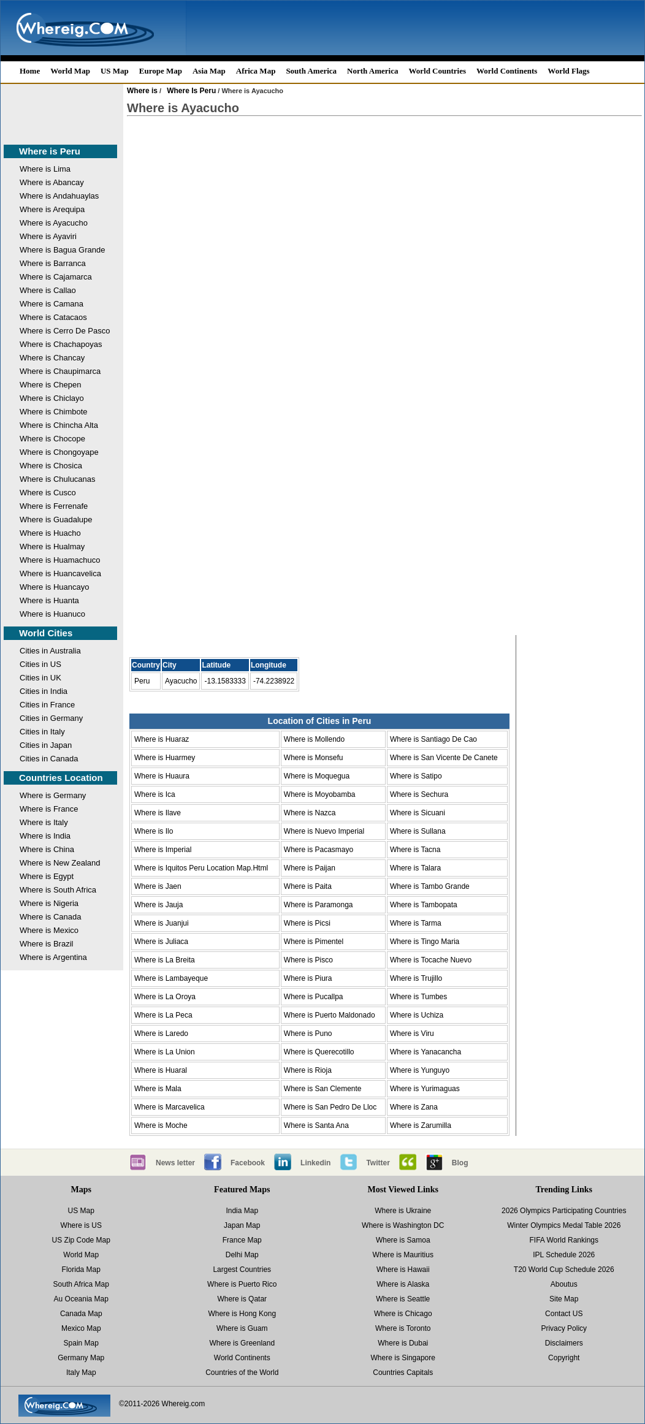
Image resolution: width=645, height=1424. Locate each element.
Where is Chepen (50, 384)
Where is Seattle (403, 1299)
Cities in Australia (50, 650)
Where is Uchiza (416, 1015)
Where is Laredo (161, 1033)
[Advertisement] (50, 111)
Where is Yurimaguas (425, 1088)
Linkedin (315, 1163)
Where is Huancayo (54, 587)
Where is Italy (44, 822)
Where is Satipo (416, 776)
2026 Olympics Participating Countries (564, 1210)
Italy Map (81, 1372)
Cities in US (40, 664)
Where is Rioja (308, 1070)
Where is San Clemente (323, 1088)
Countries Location (61, 777)
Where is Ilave (157, 813)
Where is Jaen (157, 886)
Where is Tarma (415, 923)
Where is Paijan (309, 868)
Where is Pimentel (313, 941)
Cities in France (47, 704)
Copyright (563, 1358)
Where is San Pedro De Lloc (330, 1107)
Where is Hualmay (52, 546)
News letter (175, 1163)
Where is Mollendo (314, 739)
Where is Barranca (53, 263)
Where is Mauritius (403, 1255)
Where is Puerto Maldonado (329, 1015)
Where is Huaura (161, 776)
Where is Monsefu (313, 757)
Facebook (248, 1163)
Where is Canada (50, 916)
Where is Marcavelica (169, 1107)
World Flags (568, 70)
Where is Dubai (403, 1343)
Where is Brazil (46, 943)
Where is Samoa (403, 1240)
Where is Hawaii (403, 1269)
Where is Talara (415, 868)
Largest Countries (242, 1269)
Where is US (81, 1225)
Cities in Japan (46, 745)
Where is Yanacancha (425, 1052)
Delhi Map (242, 1255)
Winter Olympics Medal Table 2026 (563, 1225)
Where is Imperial (162, 849)
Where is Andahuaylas (59, 195)
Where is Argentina (53, 957)
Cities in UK (40, 677)
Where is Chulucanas (58, 479)
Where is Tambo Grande (430, 886)
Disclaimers (564, 1343)
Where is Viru (412, 1033)
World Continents (506, 70)
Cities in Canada (49, 758)
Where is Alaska (402, 1284)
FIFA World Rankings (564, 1240)
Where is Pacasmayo (318, 849)
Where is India (45, 835)
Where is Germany (53, 795)
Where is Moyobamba (320, 794)
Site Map (563, 1299)
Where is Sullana (418, 831)
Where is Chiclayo (52, 398)
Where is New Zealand (60, 862)
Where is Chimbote (54, 411)
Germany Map (81, 1358)
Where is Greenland (242, 1343)
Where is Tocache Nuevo (430, 960)
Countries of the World (241, 1372)
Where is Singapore (403, 1358)
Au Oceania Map (81, 1299)
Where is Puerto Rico (242, 1284)
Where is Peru (49, 151)
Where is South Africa (58, 889)
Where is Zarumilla (420, 1125)
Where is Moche (161, 1125)
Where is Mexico (49, 930)
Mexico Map (81, 1328)
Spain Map (81, 1343)
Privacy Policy (564, 1328)
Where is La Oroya (165, 996)
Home (30, 70)
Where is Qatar (242, 1299)
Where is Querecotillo (319, 1052)
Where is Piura (308, 978)
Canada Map (81, 1313)
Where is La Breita (164, 960)
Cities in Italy (42, 731)
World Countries (437, 70)
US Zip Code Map (81, 1240)
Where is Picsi (307, 923)
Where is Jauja (158, 904)
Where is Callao (48, 290)
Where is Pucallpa (313, 996)
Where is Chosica (51, 465)
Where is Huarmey (164, 757)
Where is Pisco (308, 960)
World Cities (45, 633)
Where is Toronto (403, 1328)
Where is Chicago (403, 1313)
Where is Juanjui (161, 923)
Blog (460, 1163)
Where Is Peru (191, 90)
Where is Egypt (47, 876)
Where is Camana (51, 303)
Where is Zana (414, 1107)
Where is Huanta (49, 600)
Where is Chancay (52, 357)
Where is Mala (157, 1088)
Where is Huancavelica (60, 573)
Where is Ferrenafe (54, 506)
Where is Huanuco (52, 614)
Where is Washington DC (403, 1225)
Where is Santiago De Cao (433, 739)
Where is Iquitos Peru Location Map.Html (201, 868)
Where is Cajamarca (56, 276)
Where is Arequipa (52, 209)
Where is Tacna (415, 849)
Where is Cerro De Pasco (65, 330)
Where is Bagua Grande (62, 249)
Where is (142, 90)
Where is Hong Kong (242, 1313)
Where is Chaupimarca (60, 371)
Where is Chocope (52, 438)
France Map (242, 1240)
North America (372, 70)
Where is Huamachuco (60, 560)
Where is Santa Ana (316, 1125)
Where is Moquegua (316, 776)
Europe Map (160, 70)
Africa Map (256, 70)
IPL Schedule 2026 (564, 1255)
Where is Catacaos (53, 317)
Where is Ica (154, 794)
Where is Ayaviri (48, 236)
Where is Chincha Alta (59, 425)
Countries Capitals (403, 1372)
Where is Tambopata (423, 904)
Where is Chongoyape (59, 452)
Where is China (47, 849)
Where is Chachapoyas (61, 344)
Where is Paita (308, 886)
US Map (115, 70)
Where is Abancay (52, 182)
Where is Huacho (50, 533)
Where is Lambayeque (171, 978)
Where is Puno (308, 1033)
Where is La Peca (163, 1015)
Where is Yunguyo (419, 1070)
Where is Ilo (153, 831)
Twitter (377, 1163)
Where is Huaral (160, 1070)
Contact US (563, 1313)
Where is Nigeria (49, 903)
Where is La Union (164, 1052)
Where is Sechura (419, 794)
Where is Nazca (310, 813)
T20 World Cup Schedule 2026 (564, 1269)
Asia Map (209, 70)
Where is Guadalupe (56, 519)
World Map (70, 70)
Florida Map (81, 1269)
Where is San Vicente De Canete (444, 757)
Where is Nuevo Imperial (324, 831)
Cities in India (43, 691)
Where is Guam (241, 1328)
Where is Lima (45, 168)
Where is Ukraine (403, 1210)
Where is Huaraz (161, 739)
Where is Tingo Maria (424, 941)
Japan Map (242, 1225)
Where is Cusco (48, 492)
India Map (242, 1210)
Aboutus (564, 1284)
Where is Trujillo (416, 978)
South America (311, 70)
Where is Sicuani (417, 813)
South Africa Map (81, 1284)
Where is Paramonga (318, 904)
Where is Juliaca (161, 941)
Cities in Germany (51, 718)
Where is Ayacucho (54, 222)
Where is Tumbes (418, 996)
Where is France (49, 808)
